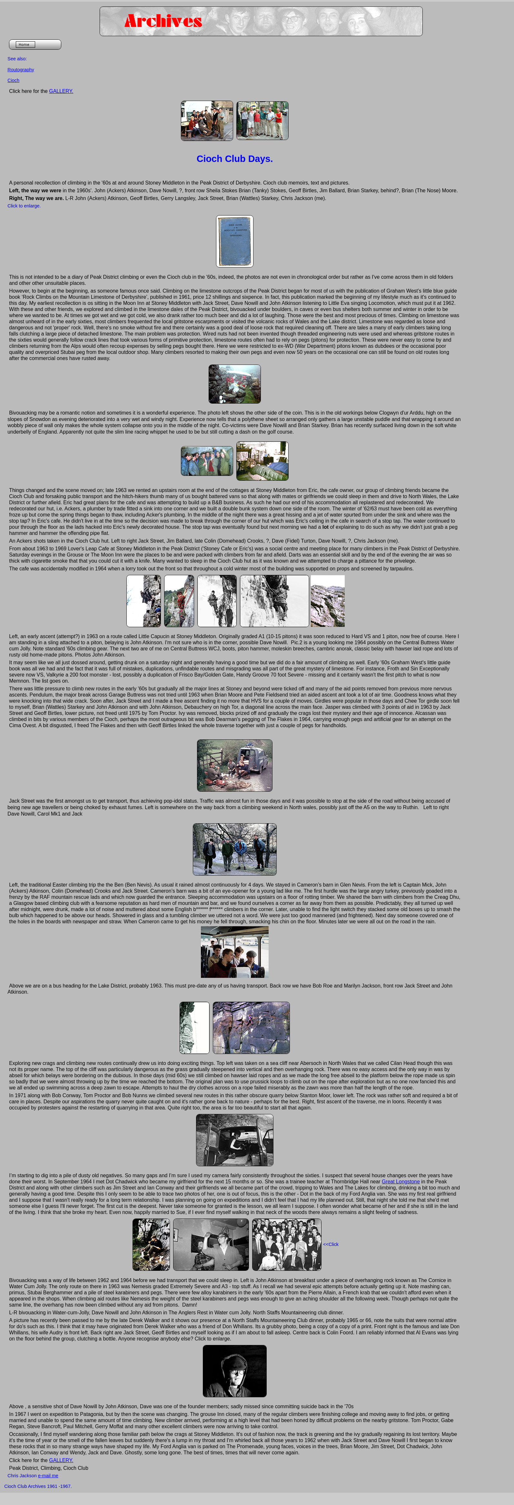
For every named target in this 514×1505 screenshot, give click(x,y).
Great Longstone (401, 1181)
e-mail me (48, 1475)
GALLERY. (61, 91)
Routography (20, 69)
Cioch (13, 80)
